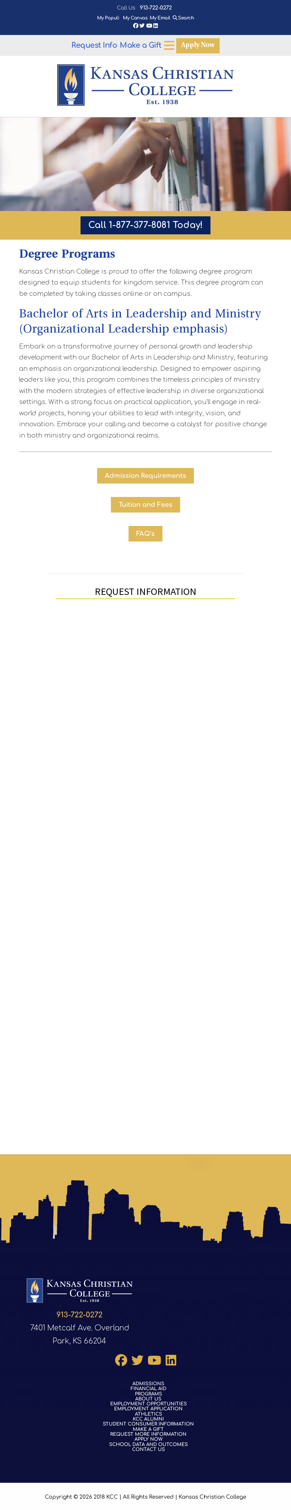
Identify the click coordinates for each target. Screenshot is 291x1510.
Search (186, 18)
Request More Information (148, 1432)
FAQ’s (145, 533)
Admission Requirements (145, 475)
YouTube (149, 25)
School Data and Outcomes (148, 1442)
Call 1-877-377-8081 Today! (145, 225)
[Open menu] (215, 45)
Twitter (142, 25)
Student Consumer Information (148, 1422)
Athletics (148, 1412)
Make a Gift (186, 45)
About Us (148, 1396)
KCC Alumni (148, 1417)
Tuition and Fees (145, 504)
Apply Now (141, 45)
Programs (148, 1391)
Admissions (148, 1381)
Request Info (94, 45)
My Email (160, 18)
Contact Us (148, 1447)
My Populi (108, 18)
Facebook (135, 25)
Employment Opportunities (148, 1402)
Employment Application (148, 1407)
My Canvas (135, 18)
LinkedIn (155, 25)
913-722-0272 (156, 8)
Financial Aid (148, 1387)
